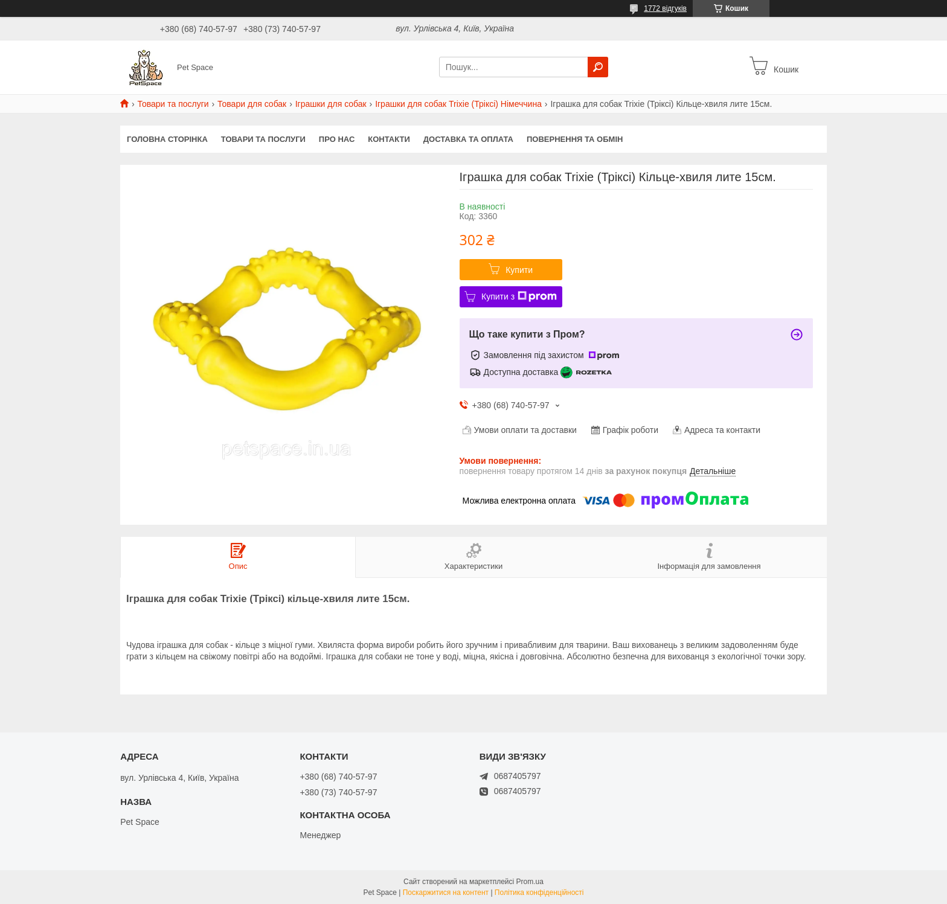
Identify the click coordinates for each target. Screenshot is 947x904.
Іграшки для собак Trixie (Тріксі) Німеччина (458, 104)
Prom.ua (530, 881)
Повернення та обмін (575, 139)
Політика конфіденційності (539, 892)
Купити (519, 270)
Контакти (389, 139)
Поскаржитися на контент (446, 892)
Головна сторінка (167, 139)
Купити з (519, 296)
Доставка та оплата (468, 139)
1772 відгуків (665, 8)
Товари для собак (251, 104)
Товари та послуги (172, 104)
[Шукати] (598, 67)
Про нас (337, 139)
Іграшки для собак (331, 104)
